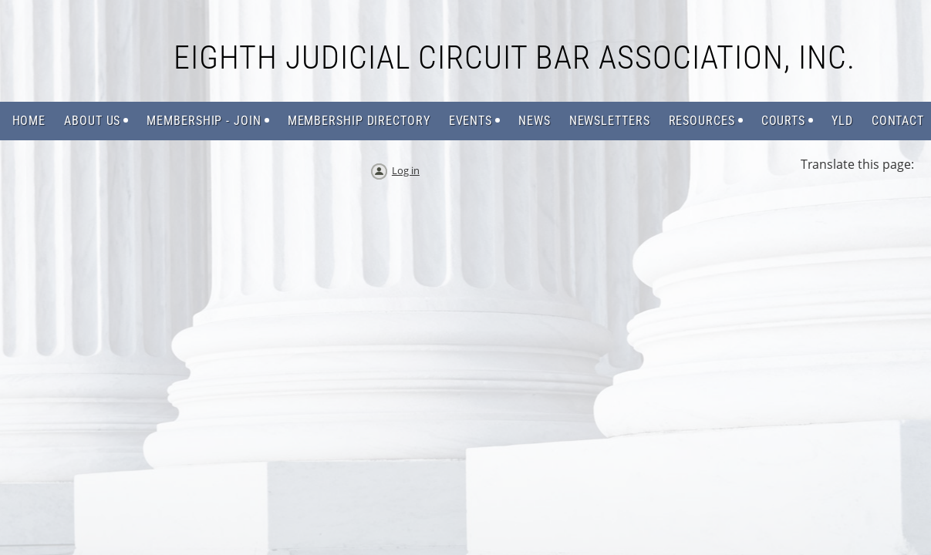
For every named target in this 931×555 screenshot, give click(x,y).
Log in (406, 170)
